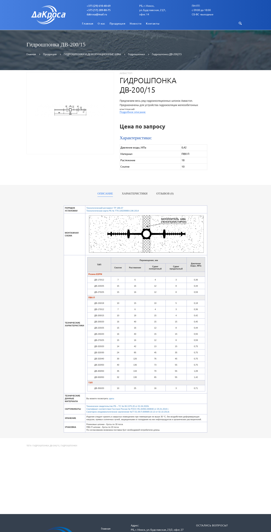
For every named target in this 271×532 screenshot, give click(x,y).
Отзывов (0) (165, 193)
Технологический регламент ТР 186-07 (104, 208)
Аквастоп (126, 73)
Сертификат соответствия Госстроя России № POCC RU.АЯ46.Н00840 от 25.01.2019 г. (127, 409)
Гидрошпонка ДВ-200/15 (45, 445)
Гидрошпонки (69, 445)
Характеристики (134, 193)
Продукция (117, 23)
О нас (101, 23)
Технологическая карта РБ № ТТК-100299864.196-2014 (112, 211)
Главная (87, 23)
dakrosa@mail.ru (97, 14)
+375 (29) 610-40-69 (99, 5)
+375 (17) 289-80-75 (99, 10)
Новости (136, 23)
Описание (105, 193)
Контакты (153, 23)
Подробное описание (133, 112)
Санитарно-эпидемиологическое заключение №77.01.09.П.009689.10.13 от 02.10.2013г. (128, 412)
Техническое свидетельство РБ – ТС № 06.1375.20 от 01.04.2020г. (117, 406)
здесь (111, 398)
